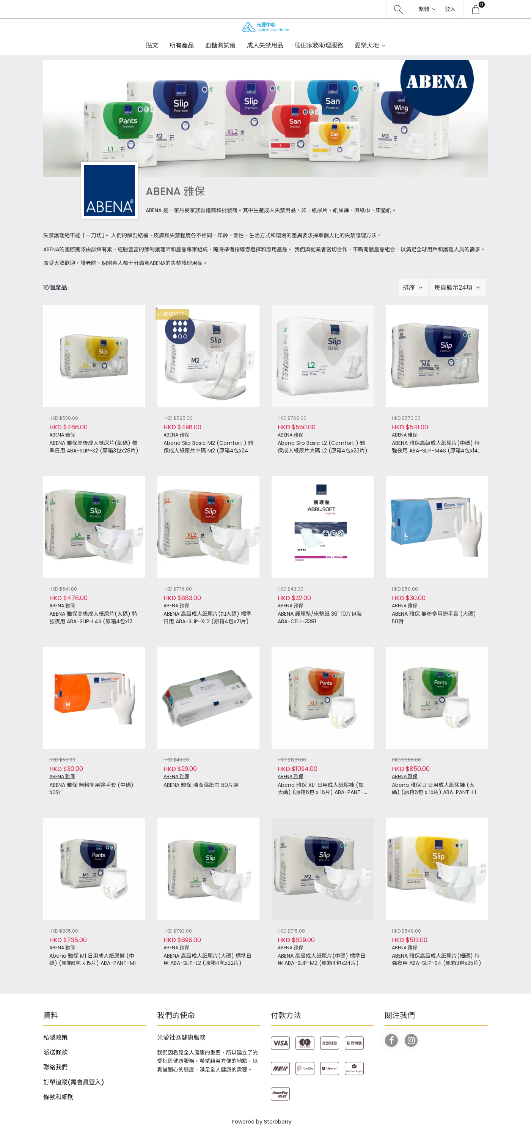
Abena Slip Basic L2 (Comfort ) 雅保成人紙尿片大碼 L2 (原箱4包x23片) (323, 447)
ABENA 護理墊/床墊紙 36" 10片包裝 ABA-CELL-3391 (320, 617)
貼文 (152, 45)
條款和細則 (58, 1097)
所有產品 (182, 45)
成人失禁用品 (265, 45)
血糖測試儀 (220, 45)
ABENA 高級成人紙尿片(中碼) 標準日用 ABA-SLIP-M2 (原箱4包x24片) (322, 959)
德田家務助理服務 (319, 45)
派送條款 (55, 1052)
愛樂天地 (367, 45)
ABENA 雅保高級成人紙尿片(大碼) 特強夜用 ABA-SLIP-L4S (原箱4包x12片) (93, 618)
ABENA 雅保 (62, 435)
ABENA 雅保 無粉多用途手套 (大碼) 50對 (434, 617)
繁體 (424, 9)
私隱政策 (55, 1037)
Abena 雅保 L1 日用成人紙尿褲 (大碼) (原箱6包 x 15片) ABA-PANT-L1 (434, 789)
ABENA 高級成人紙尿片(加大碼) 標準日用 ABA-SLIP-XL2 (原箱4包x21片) (207, 617)
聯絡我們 (55, 1067)
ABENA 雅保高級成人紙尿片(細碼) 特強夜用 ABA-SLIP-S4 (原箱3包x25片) (436, 959)
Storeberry (278, 1121)
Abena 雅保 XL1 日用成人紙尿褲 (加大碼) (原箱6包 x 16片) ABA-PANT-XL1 (321, 789)
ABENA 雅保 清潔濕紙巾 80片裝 (201, 785)
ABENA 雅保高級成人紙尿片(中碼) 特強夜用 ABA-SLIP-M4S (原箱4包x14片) (436, 447)
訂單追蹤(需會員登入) (73, 1082)
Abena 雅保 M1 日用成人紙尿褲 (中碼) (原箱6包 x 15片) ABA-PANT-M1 (92, 959)
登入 (450, 9)
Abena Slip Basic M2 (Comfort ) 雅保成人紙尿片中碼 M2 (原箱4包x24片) (208, 447)
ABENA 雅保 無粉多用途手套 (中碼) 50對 (91, 789)
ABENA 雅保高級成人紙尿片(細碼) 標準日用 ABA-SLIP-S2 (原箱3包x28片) (93, 447)
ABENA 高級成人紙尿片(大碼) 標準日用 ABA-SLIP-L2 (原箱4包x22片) (207, 959)
